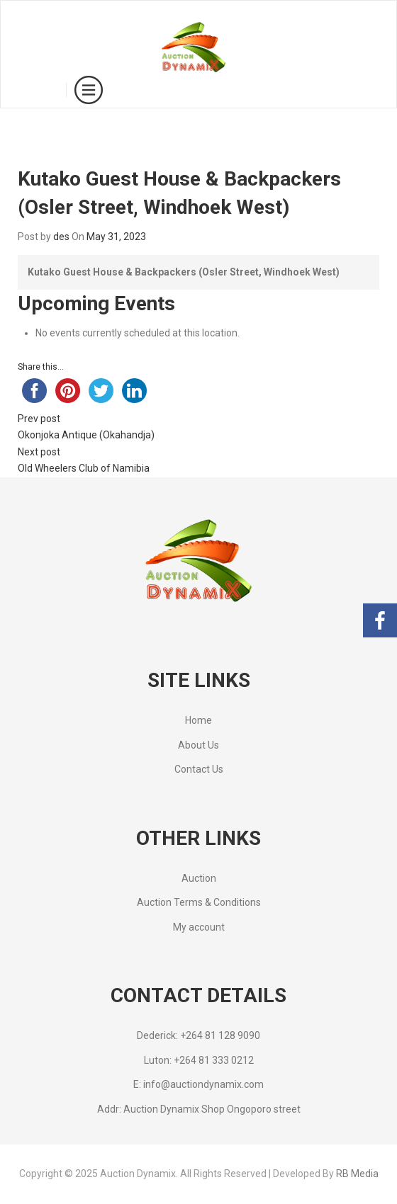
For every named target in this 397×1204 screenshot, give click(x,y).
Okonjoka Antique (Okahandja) (86, 435)
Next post (39, 452)
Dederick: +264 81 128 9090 (198, 1035)
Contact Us (198, 769)
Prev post (39, 418)
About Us (198, 745)
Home (198, 720)
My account (199, 927)
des (61, 236)
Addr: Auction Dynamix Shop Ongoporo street (199, 1109)
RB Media (357, 1173)
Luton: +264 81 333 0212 (199, 1060)
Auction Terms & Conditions (199, 902)
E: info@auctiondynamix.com (198, 1084)
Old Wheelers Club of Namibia (84, 468)
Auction (198, 878)
